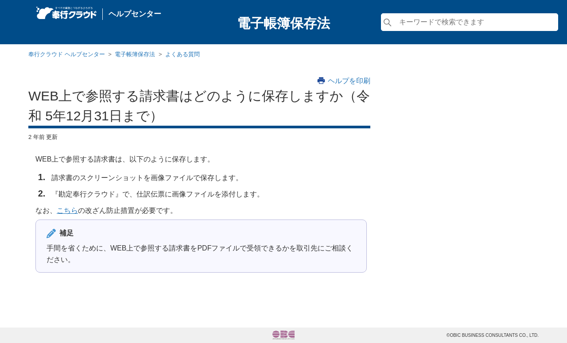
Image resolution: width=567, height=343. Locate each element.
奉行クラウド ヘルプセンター (66, 54)
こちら (67, 210)
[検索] (469, 22)
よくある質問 (182, 54)
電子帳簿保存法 (135, 54)
